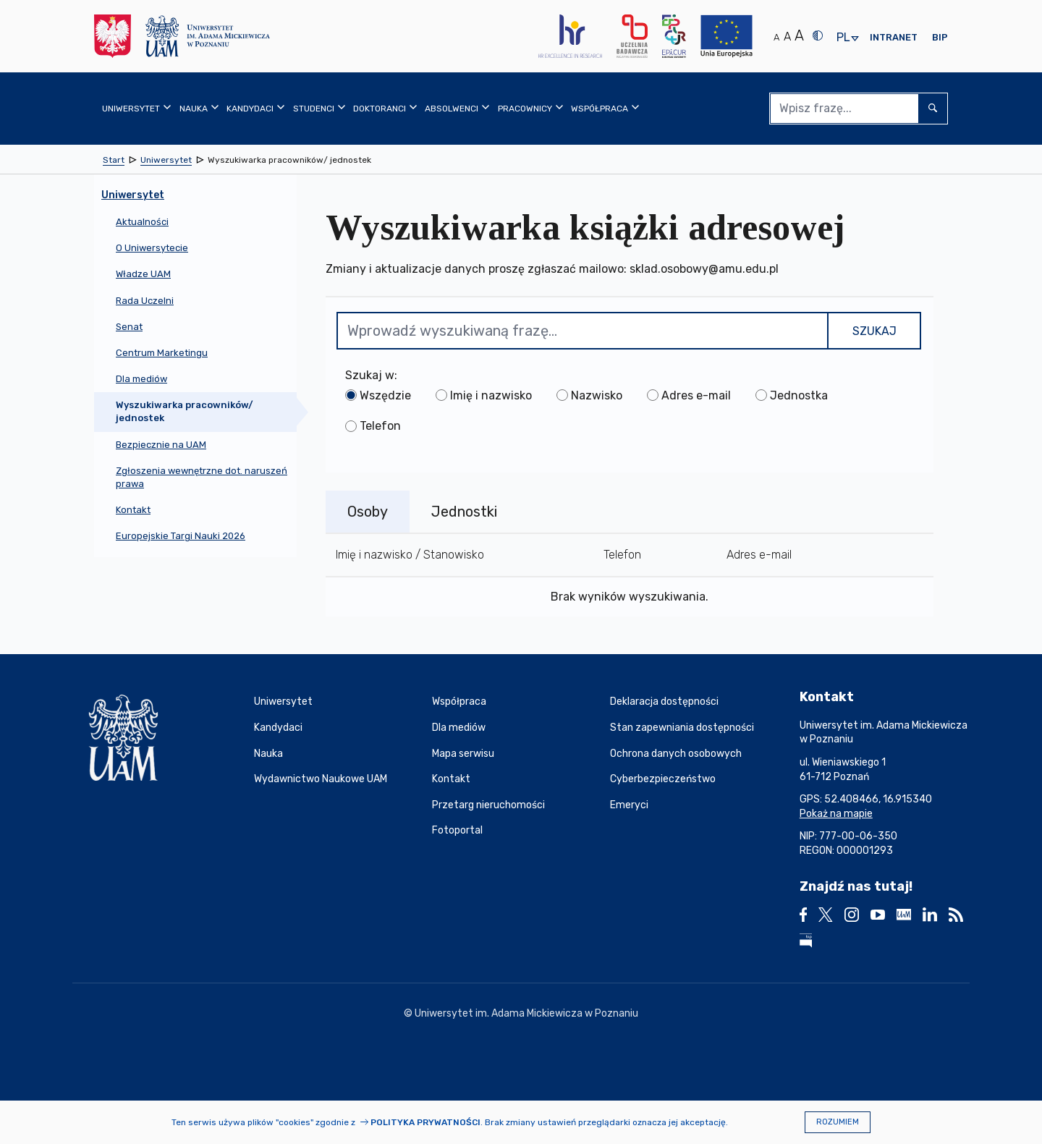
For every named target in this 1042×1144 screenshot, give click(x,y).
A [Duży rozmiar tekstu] (799, 35)
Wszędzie (385, 395)
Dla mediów (459, 727)
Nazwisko (596, 395)
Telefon (380, 426)
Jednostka (799, 395)
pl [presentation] (843, 38)
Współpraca (459, 701)
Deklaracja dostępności (664, 701)
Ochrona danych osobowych (676, 753)
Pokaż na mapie (836, 814)
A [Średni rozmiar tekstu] (787, 36)
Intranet (894, 37)
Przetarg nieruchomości (488, 805)
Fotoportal (457, 830)
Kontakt (451, 779)
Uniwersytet (283, 701)
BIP (940, 37)
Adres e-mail (696, 395)
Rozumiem (837, 1122)
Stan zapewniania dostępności (682, 727)
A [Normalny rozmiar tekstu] (776, 37)
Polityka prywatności (425, 1122)
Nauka (268, 753)
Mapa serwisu (463, 753)
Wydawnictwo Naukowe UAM (320, 779)
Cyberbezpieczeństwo (663, 779)
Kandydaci (278, 727)
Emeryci (629, 805)
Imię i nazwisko (491, 395)
